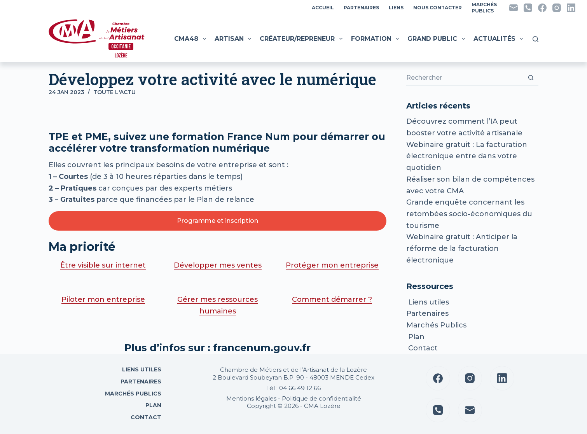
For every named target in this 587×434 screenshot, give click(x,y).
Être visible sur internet (103, 265)
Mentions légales (251, 398)
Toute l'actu (114, 92)
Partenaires (361, 7)
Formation (376, 39)
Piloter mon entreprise (103, 299)
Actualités (499, 39)
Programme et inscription (217, 220)
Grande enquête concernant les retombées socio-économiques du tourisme (469, 213)
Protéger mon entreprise (332, 265)
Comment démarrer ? (332, 299)
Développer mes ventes (218, 265)
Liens (396, 7)
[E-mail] (513, 8)
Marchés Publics (436, 325)
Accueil (323, 7)
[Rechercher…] (464, 78)
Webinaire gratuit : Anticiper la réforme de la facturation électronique (461, 248)
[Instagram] (556, 8)
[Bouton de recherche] (530, 78)
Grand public (436, 39)
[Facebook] (542, 8)
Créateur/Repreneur (302, 39)
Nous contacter (437, 7)
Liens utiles (427, 302)
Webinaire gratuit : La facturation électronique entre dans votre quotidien (466, 156)
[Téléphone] (528, 8)
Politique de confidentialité (321, 398)
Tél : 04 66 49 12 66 (293, 388)
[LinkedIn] (571, 8)
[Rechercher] (535, 39)
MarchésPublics (484, 8)
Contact (422, 348)
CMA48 (191, 39)
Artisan (234, 39)
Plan (415, 336)
